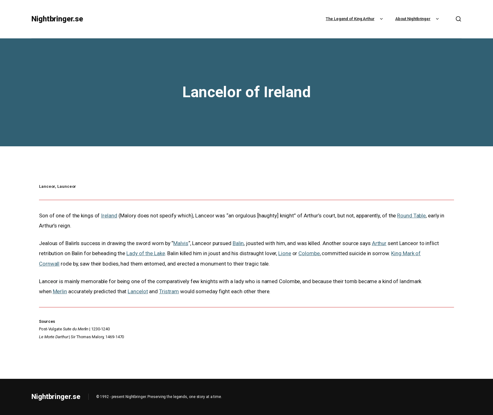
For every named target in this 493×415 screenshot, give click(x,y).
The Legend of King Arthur (355, 18)
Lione (284, 253)
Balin (238, 243)
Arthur (379, 243)
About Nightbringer (417, 18)
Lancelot (138, 291)
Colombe (308, 253)
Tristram (169, 291)
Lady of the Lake (145, 253)
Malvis (180, 243)
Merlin (60, 291)
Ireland (109, 215)
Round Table (411, 215)
